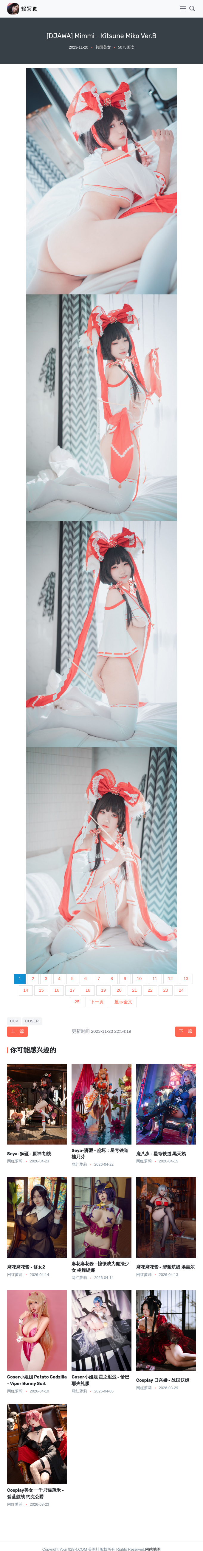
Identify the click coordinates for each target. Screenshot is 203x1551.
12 (170, 978)
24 (181, 990)
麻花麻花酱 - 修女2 (26, 1267)
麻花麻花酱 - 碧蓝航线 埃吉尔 (165, 1267)
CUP (14, 1021)
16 (57, 990)
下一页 (97, 1001)
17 (72, 990)
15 (41, 990)
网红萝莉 (15, 1161)
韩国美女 (103, 47)
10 (139, 978)
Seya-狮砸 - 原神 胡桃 (29, 1153)
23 (165, 990)
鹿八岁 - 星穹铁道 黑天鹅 (161, 1153)
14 (25, 990)
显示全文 (123, 1001)
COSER (32, 1021)
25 (77, 1001)
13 (186, 978)
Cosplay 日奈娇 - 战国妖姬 (162, 1380)
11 (154, 978)
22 (150, 990)
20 (119, 990)
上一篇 (17, 1031)
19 (103, 990)
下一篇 (185, 1031)
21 (134, 990)
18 (88, 990)
